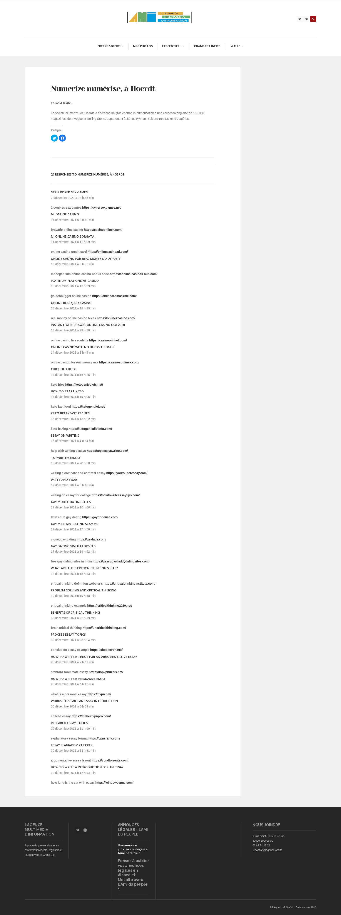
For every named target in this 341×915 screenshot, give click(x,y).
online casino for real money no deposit (85, 259)
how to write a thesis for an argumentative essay (94, 657)
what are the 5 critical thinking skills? (84, 568)
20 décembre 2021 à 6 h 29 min (72, 706)
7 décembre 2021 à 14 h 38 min (72, 197)
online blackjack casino (71, 303)
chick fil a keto (64, 369)
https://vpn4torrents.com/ (110, 760)
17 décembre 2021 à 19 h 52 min (73, 551)
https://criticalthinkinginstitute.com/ (129, 583)
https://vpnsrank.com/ (104, 738)
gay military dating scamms (74, 524)
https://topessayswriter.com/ (107, 450)
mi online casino (65, 214)
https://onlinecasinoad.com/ (108, 251)
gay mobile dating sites (71, 502)
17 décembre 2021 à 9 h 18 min (72, 485)
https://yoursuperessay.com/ (126, 473)
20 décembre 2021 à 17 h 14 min (73, 773)
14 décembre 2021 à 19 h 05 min (73, 396)
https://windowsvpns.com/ (114, 782)
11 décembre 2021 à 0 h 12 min (72, 220)
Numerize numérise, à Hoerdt (103, 88)
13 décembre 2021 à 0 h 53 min (72, 264)
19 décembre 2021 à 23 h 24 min (73, 640)
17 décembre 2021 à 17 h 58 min (73, 529)
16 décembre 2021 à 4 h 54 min (72, 441)
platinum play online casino (75, 281)
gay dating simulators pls (73, 546)
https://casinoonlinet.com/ (108, 340)
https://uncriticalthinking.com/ (104, 628)
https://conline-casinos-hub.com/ (133, 274)
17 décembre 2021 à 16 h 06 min (73, 507)
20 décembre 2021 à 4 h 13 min (72, 684)
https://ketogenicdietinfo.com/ (90, 428)
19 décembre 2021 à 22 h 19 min (73, 618)
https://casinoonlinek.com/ (103, 229)
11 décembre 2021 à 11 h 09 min (73, 242)
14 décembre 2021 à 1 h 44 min (72, 352)
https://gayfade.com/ (91, 539)
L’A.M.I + (236, 46)
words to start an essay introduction (84, 701)
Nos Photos (143, 46)
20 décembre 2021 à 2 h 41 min (72, 662)
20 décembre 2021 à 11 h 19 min (73, 728)
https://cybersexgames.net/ (102, 207)
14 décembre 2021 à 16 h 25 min (73, 374)
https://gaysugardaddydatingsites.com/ (121, 561)
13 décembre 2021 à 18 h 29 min (73, 308)
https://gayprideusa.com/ (100, 517)
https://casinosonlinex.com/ (119, 362)
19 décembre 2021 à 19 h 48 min (73, 596)
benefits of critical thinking (75, 612)
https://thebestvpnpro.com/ (91, 716)
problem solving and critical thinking (83, 590)
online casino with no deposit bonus (82, 347)
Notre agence (110, 46)
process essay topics (68, 634)
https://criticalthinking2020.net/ (109, 605)
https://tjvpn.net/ (99, 694)
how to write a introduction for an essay (87, 767)
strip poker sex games (69, 192)
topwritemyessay (65, 458)
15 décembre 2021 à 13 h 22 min (73, 419)
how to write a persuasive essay (78, 679)
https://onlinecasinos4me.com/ (114, 296)
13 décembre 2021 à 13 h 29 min (73, 286)
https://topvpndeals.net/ (106, 672)
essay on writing (65, 435)
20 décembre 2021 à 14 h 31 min (73, 750)
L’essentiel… (173, 46)
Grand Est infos (207, 46)
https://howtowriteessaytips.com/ (116, 495)
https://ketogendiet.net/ (88, 406)
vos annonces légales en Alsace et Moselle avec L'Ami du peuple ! (133, 877)
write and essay (64, 480)
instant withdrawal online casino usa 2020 (88, 325)
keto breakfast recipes (70, 413)
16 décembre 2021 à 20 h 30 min (73, 463)
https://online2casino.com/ (116, 318)
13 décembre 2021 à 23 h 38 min (73, 330)
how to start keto (67, 391)
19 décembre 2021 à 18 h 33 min (73, 574)
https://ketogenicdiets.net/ (84, 384)
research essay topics (69, 723)
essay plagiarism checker (72, 745)
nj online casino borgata (72, 236)
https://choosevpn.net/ (106, 650)
